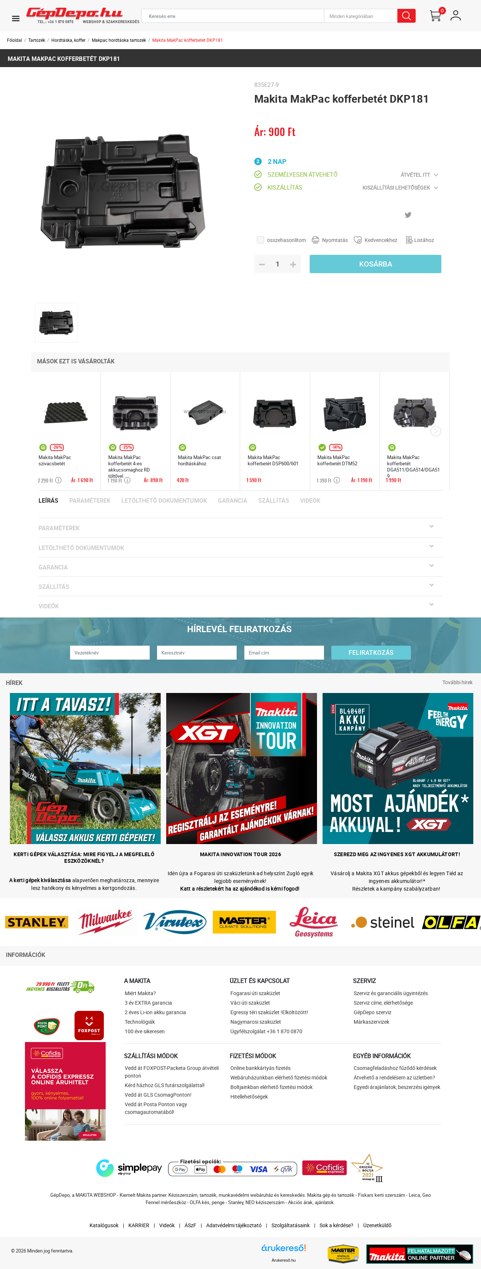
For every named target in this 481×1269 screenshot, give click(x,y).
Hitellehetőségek (249, 1096)
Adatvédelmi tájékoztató (234, 1225)
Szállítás (273, 500)
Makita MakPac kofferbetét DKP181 (187, 40)
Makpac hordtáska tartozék (119, 40)
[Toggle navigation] (16, 18)
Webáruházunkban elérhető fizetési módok (278, 1077)
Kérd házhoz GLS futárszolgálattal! (165, 1085)
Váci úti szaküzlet (250, 1002)
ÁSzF (190, 1225)
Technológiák (140, 1021)
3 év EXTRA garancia (148, 1002)
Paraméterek (89, 500)
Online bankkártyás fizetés (260, 1067)
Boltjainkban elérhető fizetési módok (271, 1086)
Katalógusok (104, 1225)
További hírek (457, 682)
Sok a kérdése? (336, 1225)
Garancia (232, 500)
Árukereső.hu (284, 1260)
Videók (310, 500)
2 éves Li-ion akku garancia (155, 1012)
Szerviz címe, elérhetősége (383, 1002)
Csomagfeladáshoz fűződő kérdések (395, 1067)
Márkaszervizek (371, 1021)
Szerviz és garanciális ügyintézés (391, 993)
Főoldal (14, 40)
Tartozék (36, 40)
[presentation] (435, 431)
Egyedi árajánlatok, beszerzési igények (397, 1086)
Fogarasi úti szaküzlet (255, 993)
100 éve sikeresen (145, 1031)
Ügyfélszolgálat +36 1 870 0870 (266, 1031)
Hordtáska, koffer (68, 40)
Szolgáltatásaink (291, 1225)
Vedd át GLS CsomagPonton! (158, 1094)
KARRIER (138, 1225)
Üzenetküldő (377, 1225)
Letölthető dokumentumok (164, 500)
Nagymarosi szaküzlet (255, 1021)
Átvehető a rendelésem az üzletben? (394, 1077)
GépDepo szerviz (372, 1012)
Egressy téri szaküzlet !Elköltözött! (269, 1012)
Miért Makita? (140, 993)
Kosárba (375, 264)
